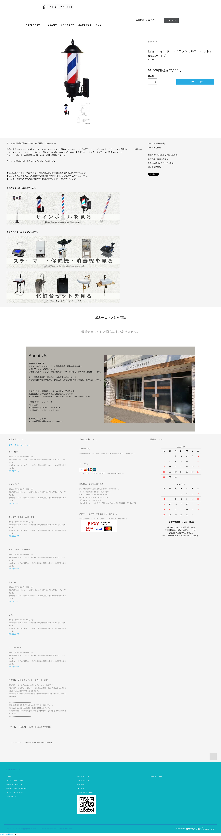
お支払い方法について (15, 780)
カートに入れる (195, 81)
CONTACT (67, 25)
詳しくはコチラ (14, 471)
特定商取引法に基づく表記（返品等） (163, 155)
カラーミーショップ (13, 828)
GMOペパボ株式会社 (48, 828)
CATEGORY (34, 25)
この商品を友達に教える (158, 159)
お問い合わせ (11, 796)
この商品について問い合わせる (161, 163)
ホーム (9, 776)
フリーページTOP (155, 776)
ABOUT (52, 25)
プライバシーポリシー (15, 792)
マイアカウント (83, 780)
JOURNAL (85, 25)
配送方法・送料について (15, 784)
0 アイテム (170, 20)
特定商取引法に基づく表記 (16, 788)
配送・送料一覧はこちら (19, 445)
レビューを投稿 (154, 148)
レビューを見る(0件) (156, 143)
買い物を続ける (154, 167)
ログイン (152, 20)
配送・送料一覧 (7, 834)
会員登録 (140, 20)
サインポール (152, 42)
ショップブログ (83, 776)
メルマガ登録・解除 (85, 792)
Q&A (98, 25)
